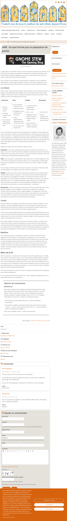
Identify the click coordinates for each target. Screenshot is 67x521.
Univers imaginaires (41, 30)
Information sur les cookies (9, 517)
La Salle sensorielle (57, 109)
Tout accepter (49, 509)
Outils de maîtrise (59, 30)
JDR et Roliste (5, 371)
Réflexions (40, 34)
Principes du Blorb (57, 95)
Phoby (3, 359)
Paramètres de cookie (49, 500)
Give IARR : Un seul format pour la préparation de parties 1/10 (2, 327)
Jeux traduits (4, 34)
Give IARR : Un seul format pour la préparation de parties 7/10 (8, 327)
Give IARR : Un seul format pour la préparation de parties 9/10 (10, 327)
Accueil (3, 42)
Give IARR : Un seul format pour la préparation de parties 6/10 (7, 327)
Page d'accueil (6, 429)
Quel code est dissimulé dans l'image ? (12, 477)
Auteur (4, 435)
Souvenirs (59, 34)
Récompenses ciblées (58, 86)
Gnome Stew (4, 353)
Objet (3, 443)
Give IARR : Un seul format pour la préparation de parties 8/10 (9, 327)
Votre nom (5, 416)
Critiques (46, 34)
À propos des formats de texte (10, 466)
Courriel (4, 422)
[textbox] (25, 458)
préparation (4, 335)
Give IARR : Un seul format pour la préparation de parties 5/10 (6, 327)
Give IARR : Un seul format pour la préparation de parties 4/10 (5, 327)
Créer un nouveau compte (59, 73)
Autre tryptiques (7, 368)
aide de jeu (12, 335)
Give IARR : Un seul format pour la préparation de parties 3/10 (4, 327)
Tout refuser (49, 504)
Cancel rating (1, 327)
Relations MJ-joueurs (30, 34)
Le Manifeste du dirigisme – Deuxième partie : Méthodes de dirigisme (59, 104)
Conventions (4, 37)
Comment (4, 449)
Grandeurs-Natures (14, 37)
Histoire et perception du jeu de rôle (10, 30)
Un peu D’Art (6, 394)
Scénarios (50, 30)
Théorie (23, 30)
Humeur (53, 34)
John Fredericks (5, 347)
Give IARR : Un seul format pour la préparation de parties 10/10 (11, 327)
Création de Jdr (31, 30)
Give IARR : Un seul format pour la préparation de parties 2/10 (3, 327)
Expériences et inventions (16, 34)
